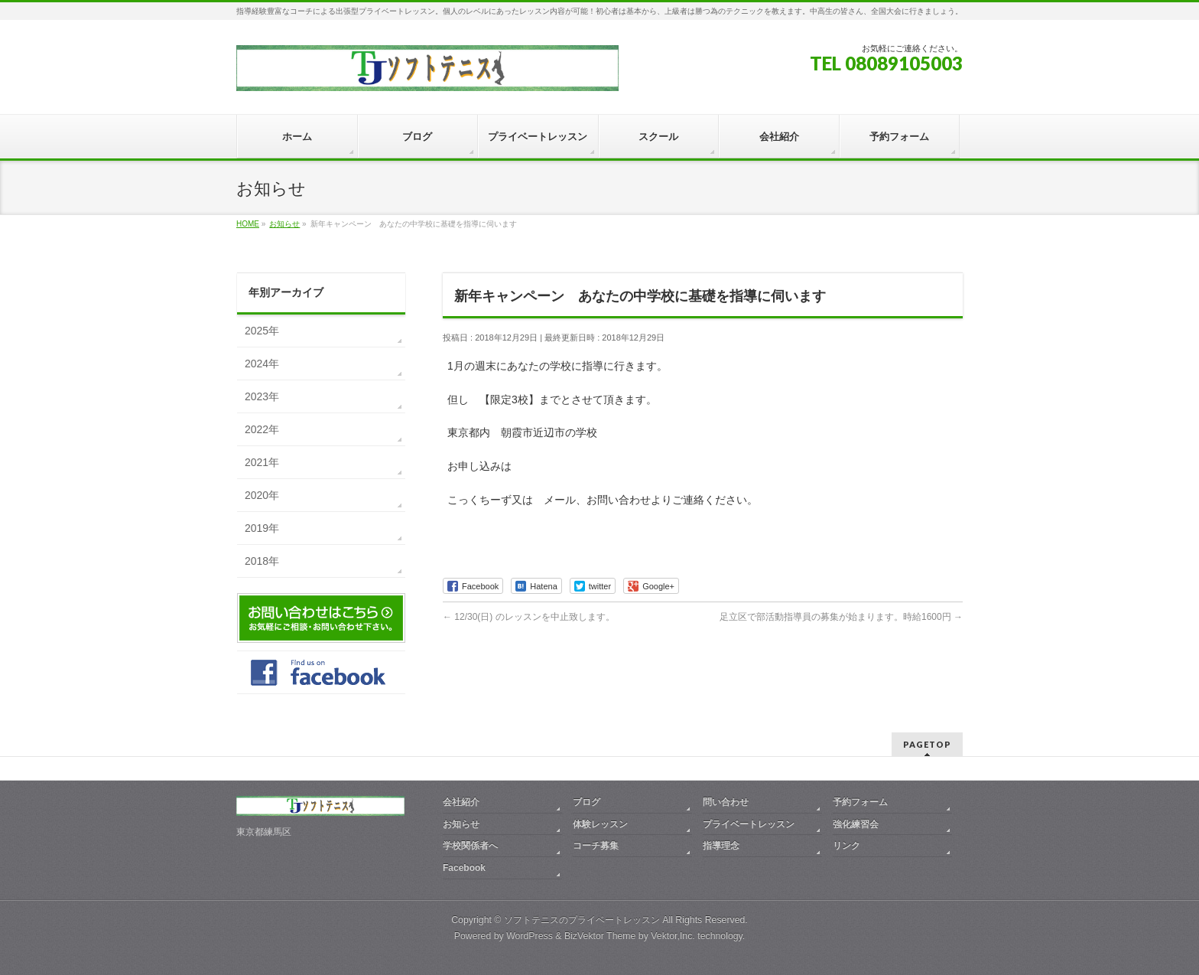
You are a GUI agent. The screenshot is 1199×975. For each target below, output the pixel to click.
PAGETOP (927, 744)
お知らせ (461, 824)
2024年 (262, 363)
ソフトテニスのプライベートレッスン (582, 920)
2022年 (262, 429)
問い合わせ (726, 802)
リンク (846, 845)
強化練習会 (856, 824)
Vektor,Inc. (673, 936)
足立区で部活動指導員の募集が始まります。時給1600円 (841, 616)
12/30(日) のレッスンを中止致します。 (529, 616)
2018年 (262, 561)
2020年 (262, 495)
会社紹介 (461, 802)
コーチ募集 (596, 845)
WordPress (529, 936)
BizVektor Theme (600, 936)
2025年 (262, 330)
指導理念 (721, 845)
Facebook (464, 867)
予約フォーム (860, 802)
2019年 (262, 528)
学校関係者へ (470, 845)
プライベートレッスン (748, 824)
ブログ (586, 802)
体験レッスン (600, 824)
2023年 (262, 396)
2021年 (262, 462)
